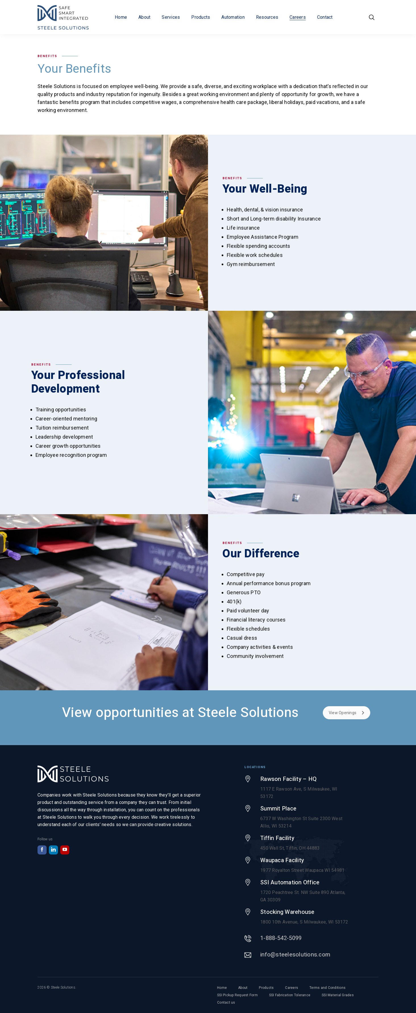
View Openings (346, 712)
